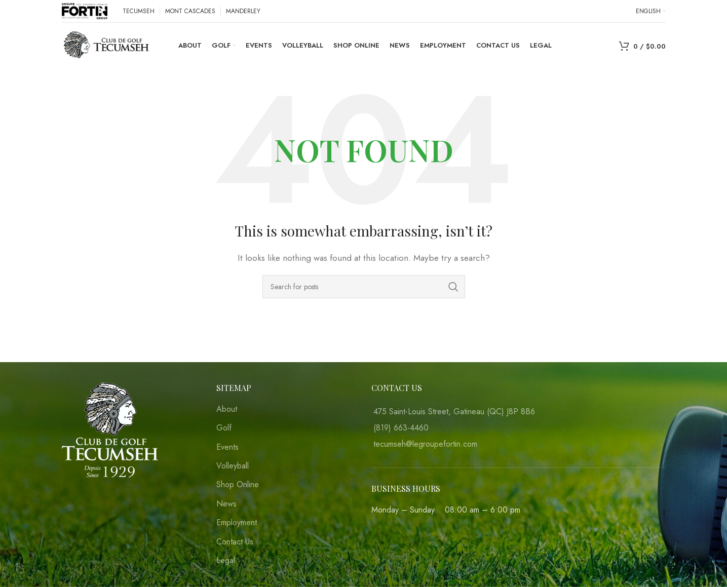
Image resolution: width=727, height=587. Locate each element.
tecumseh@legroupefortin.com (425, 444)
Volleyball (232, 466)
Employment (236, 522)
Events (227, 447)
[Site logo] (84, 10)
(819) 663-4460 (401, 428)
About (226, 409)
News (226, 504)
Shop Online (237, 484)
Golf (224, 428)
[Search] (363, 286)
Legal (225, 560)
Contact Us (234, 541)
